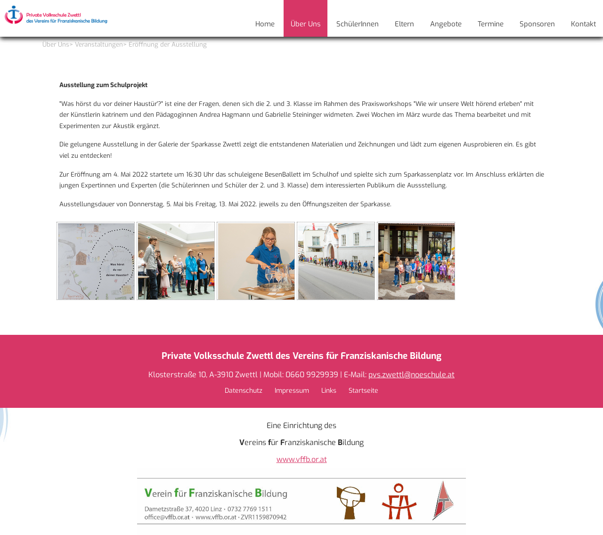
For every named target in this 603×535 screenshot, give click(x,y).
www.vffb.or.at (302, 459)
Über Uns (55, 45)
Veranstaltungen (99, 45)
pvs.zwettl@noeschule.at (411, 375)
